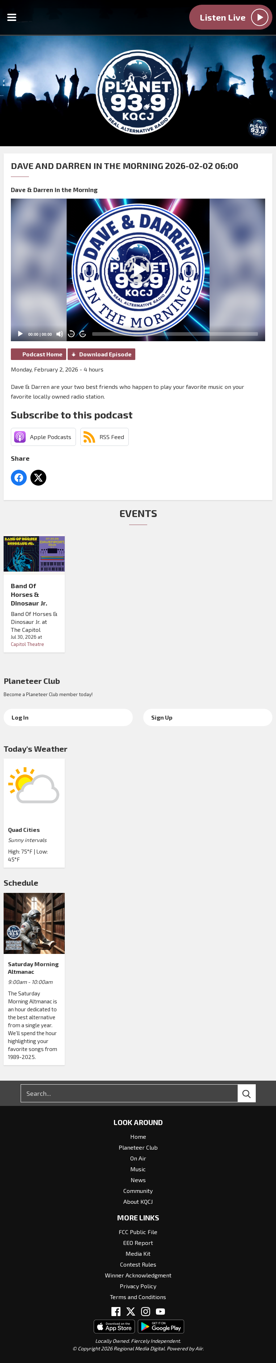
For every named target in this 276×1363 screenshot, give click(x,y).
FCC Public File (138, 1231)
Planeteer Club (32, 680)
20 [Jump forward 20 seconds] (83, 334)
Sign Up (162, 717)
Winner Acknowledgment (138, 1275)
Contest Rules (138, 1264)
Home (138, 1136)
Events (138, 513)
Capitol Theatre (27, 644)
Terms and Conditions (138, 1296)
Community (138, 1190)
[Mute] (59, 334)
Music (138, 1169)
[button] (138, 270)
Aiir (199, 1348)
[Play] (20, 334)
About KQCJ (138, 1201)
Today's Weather (35, 748)
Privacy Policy (138, 1285)
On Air (138, 1158)
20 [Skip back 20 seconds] (71, 334)
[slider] (175, 334)
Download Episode (105, 354)
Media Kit (138, 1253)
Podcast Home (42, 354)
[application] (138, 270)
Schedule (21, 882)
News (138, 1179)
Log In (20, 717)
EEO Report (138, 1242)
